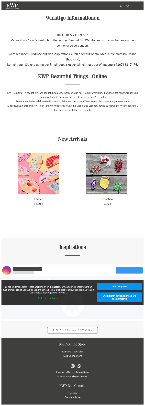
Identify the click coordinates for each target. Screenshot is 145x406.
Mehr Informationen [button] (48, 298)
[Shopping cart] (126, 5)
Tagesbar (72, 393)
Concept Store (72, 397)
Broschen (107, 199)
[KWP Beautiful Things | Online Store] (12, 6)
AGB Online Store (72, 355)
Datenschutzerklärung (78, 372)
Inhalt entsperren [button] (119, 286)
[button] (141, 5)
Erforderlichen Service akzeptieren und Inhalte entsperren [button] (119, 297)
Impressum (61, 372)
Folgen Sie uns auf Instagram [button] (72, 330)
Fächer (38, 199)
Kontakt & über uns (72, 351)
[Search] (120, 5)
